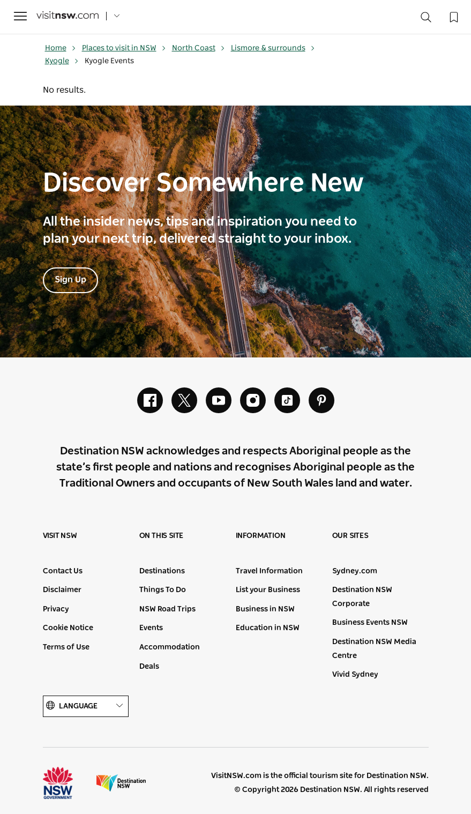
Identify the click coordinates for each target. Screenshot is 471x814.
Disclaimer (62, 590)
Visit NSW (60, 536)
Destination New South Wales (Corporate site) (121, 783)
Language (85, 706)
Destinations (162, 571)
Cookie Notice (68, 628)
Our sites (350, 536)
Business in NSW (265, 609)
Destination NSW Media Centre (374, 649)
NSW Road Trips (167, 609)
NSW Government (67, 783)
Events (151, 628)
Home (60, 48)
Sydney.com (354, 571)
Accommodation (169, 647)
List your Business (268, 590)
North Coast (198, 48)
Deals (149, 666)
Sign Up (70, 279)
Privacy (56, 609)
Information (261, 536)
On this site (161, 536)
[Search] (426, 19)
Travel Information (269, 571)
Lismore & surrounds (273, 48)
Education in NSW (268, 628)
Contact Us (63, 571)
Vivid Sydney (355, 674)
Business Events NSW (370, 622)
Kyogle (62, 61)
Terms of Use (66, 647)
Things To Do (162, 590)
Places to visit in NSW (124, 48)
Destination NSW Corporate (362, 597)
